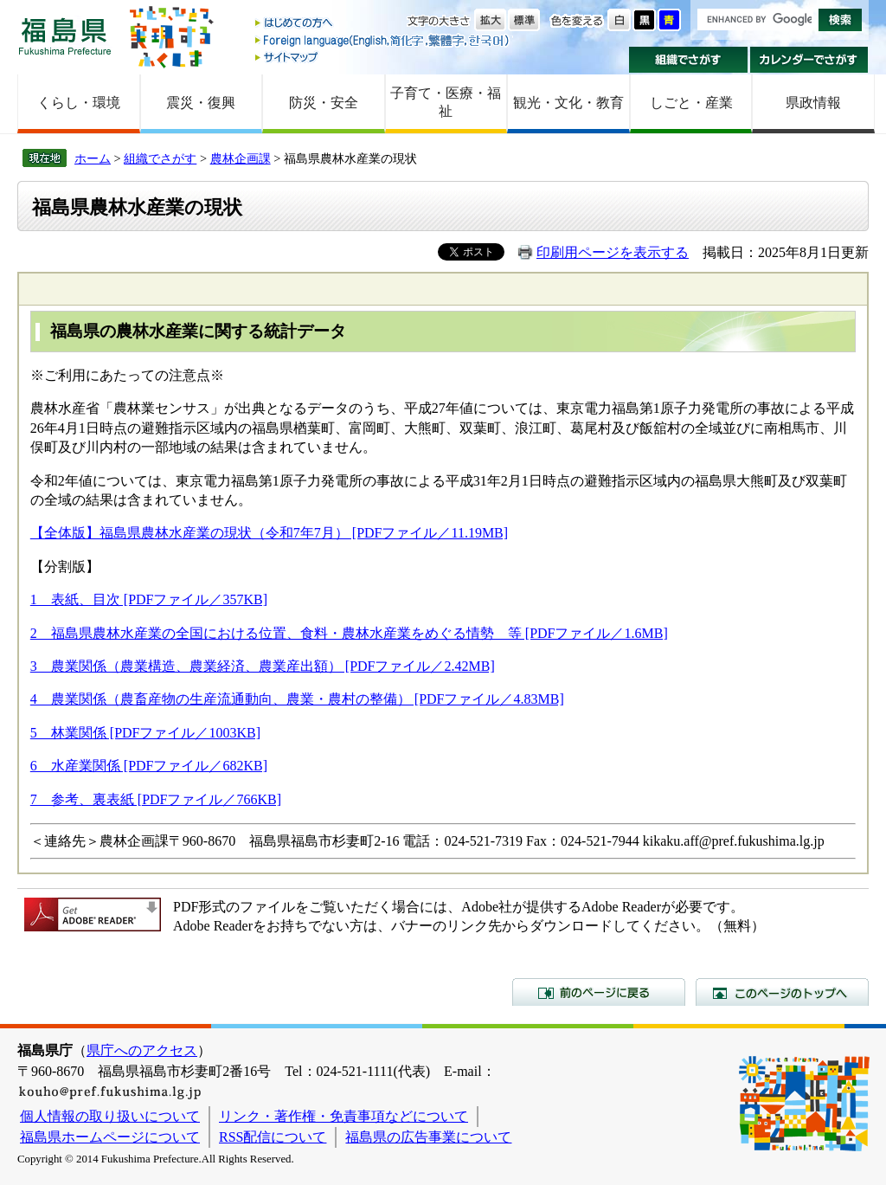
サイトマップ (383, 56)
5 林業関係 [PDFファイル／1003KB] (145, 732)
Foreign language (383, 40)
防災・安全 (323, 102)
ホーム (92, 158)
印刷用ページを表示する (612, 252)
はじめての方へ (383, 24)
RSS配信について (272, 1137)
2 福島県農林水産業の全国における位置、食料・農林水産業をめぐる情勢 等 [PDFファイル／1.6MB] (349, 633)
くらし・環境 (78, 102)
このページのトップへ (782, 992)
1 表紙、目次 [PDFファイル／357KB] (148, 599)
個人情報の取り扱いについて (110, 1116)
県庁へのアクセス (142, 1050)
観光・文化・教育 (568, 102)
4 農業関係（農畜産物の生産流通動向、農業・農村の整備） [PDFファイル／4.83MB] (297, 699)
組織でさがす (688, 60)
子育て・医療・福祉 (445, 102)
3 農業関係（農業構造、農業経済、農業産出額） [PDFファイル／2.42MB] (262, 666)
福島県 (64, 36)
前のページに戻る (598, 992)
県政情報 (813, 102)
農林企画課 (240, 158)
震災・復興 (200, 102)
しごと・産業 (691, 102)
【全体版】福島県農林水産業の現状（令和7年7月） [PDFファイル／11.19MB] (269, 532)
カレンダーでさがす (809, 60)
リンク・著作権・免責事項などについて (343, 1116)
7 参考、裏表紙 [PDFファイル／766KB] (155, 799)
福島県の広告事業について (428, 1137)
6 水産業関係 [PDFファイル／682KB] (148, 765)
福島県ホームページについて (110, 1137)
